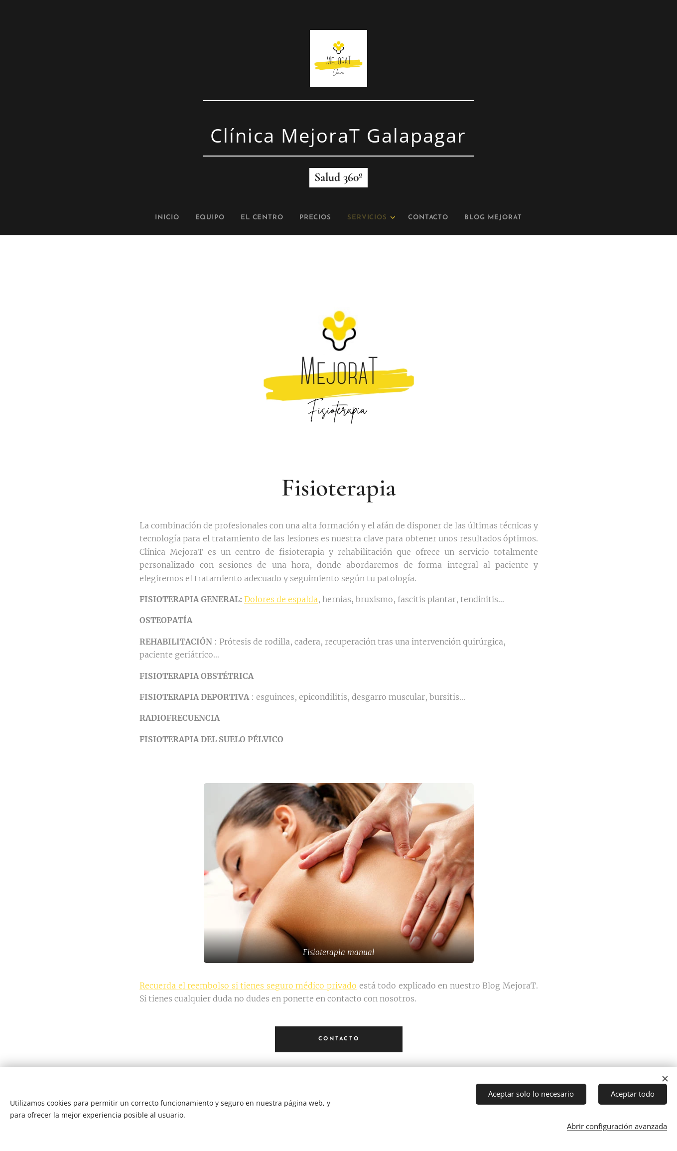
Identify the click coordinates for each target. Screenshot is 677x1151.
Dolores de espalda (281, 599)
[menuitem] (151, 217)
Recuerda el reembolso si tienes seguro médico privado (248, 985)
